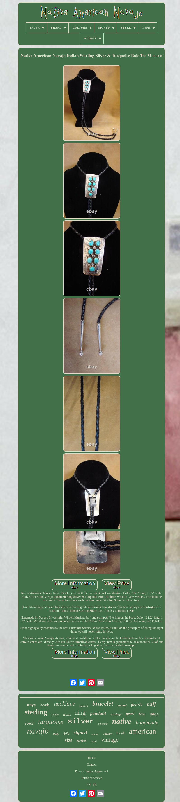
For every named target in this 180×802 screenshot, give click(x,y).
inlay (56, 733)
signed (80, 732)
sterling (36, 712)
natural (122, 705)
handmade (147, 722)
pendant (98, 713)
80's (66, 733)
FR (95, 784)
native (121, 721)
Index (91, 757)
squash (94, 734)
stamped (84, 706)
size (69, 740)
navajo (37, 731)
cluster (107, 733)
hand (94, 741)
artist (81, 740)
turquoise (50, 721)
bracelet (102, 703)
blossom (67, 715)
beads (44, 705)
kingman (102, 723)
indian (55, 714)
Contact (92, 764)
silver (81, 721)
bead (120, 733)
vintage (109, 739)
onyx (31, 704)
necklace (64, 703)
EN (88, 784)
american (142, 731)
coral (29, 723)
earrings (115, 714)
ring (80, 712)
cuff (151, 704)
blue (142, 714)
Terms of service (91, 778)
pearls (136, 704)
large (154, 714)
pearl (130, 714)
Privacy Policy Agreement (91, 771)
